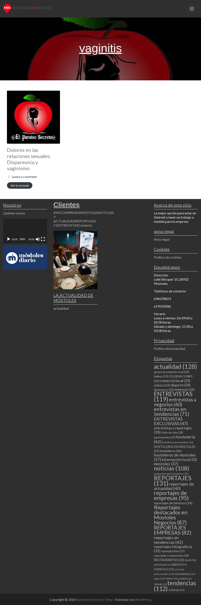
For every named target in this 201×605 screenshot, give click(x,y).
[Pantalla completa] (43, 239)
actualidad (61, 308)
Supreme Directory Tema (95, 599)
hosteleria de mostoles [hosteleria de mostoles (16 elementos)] (177, 442)
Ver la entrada (20, 185)
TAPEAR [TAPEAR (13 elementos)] (160, 584)
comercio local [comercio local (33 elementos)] (175, 380)
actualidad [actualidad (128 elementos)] (175, 366)
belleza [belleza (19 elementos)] (161, 376)
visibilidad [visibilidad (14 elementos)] (176, 590)
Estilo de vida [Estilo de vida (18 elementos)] (172, 432)
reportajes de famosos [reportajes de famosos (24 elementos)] (173, 503)
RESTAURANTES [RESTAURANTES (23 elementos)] (169, 560)
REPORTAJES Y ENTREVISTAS (74, 223)
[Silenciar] (38, 239)
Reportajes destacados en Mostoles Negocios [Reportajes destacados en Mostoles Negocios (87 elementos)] (171, 515)
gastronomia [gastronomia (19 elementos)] (164, 437)
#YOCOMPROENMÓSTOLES (75, 213)
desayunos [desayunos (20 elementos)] (164, 389)
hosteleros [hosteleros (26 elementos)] (171, 451)
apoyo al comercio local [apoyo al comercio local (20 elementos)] (171, 372)
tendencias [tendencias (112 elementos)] (175, 585)
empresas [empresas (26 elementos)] (184, 389)
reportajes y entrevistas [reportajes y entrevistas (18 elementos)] (171, 555)
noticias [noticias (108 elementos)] (171, 468)
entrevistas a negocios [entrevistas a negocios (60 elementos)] (175, 402)
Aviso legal (161, 239)
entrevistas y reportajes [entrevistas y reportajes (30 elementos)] (173, 430)
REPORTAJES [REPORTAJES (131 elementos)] (173, 480)
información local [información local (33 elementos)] (179, 459)
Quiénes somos (14, 213)
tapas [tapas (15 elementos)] (159, 578)
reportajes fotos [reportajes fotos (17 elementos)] (173, 551)
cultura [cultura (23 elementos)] (162, 385)
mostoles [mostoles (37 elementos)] (166, 463)
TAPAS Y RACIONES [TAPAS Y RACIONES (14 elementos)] (178, 578)
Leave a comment (24, 177)
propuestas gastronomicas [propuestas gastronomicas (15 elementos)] (171, 473)
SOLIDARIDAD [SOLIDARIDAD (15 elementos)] (185, 574)
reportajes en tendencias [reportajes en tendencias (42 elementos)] (168, 540)
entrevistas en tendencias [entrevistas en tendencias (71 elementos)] (171, 411)
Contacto (85, 225)
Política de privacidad (169, 348)
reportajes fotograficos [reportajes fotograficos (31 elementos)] (173, 548)
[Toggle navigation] (192, 9)
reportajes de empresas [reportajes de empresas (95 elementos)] (171, 495)
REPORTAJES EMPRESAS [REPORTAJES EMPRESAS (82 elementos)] (172, 530)
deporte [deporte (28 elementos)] (180, 385)
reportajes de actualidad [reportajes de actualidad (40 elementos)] (174, 486)
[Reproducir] (9, 239)
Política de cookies (167, 257)
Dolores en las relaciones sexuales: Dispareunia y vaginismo (29, 159)
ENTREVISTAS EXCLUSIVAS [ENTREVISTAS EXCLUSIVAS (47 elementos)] (171, 421)
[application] (25, 231)
